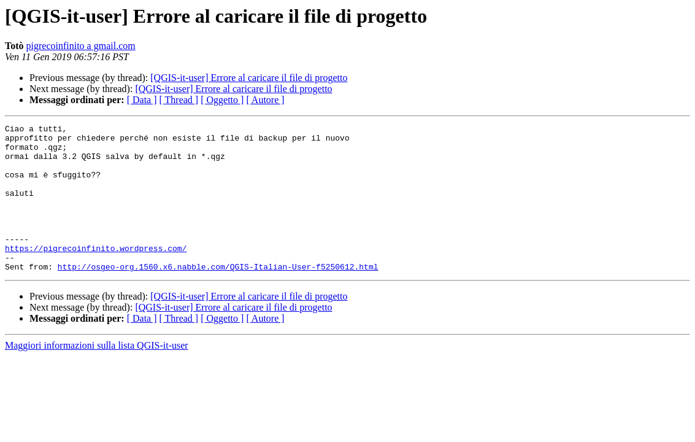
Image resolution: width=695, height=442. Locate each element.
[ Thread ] (179, 100)
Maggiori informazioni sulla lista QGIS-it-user (96, 375)
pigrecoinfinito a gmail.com (81, 46)
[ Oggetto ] (222, 100)
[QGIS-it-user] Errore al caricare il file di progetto (248, 77)
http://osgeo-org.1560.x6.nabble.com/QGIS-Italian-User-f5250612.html (218, 295)
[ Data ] (142, 100)
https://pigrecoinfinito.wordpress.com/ (95, 273)
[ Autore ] (265, 100)
